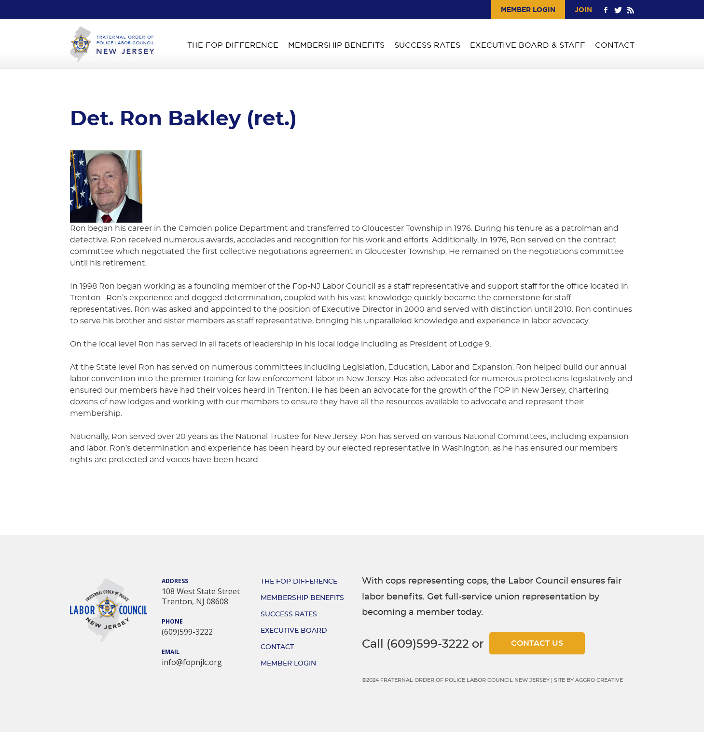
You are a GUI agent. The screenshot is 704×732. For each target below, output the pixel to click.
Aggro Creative (599, 680)
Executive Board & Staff (527, 45)
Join (583, 9)
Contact (615, 45)
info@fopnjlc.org (192, 662)
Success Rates (427, 45)
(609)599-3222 (187, 631)
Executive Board (294, 630)
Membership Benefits (336, 45)
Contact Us (537, 643)
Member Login (528, 9)
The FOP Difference (232, 45)
